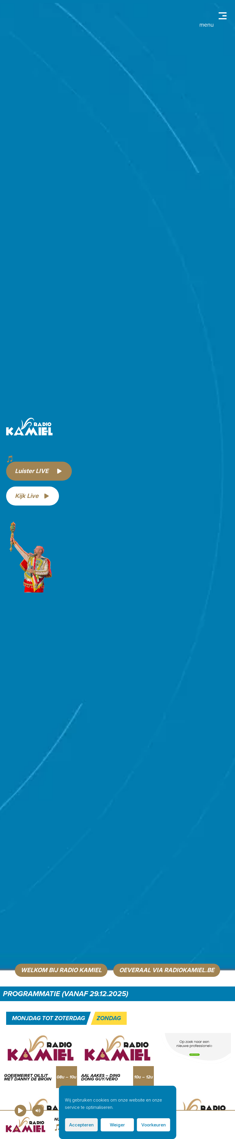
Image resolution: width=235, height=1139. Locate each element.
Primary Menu (223, 15)
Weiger (117, 1125)
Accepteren (81, 1125)
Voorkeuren (153, 1125)
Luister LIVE (31, 471)
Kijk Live (27, 495)
